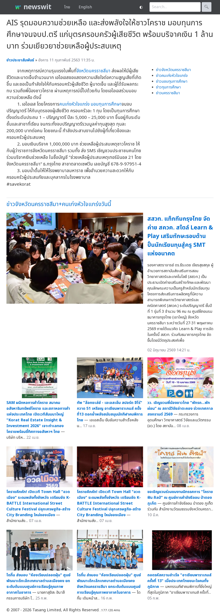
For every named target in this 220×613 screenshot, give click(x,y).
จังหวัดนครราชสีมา (93, 71)
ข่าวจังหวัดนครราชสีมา (173, 70)
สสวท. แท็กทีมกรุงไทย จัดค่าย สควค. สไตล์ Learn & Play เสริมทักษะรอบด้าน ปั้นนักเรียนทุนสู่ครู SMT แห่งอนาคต (180, 236)
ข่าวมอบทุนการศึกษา (171, 81)
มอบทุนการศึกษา (106, 104)
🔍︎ (206, 7)
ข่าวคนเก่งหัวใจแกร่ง (172, 76)
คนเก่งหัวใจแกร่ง (74, 104)
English (85, 7)
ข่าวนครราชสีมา (168, 93)
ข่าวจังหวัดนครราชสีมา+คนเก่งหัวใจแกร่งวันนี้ (58, 204)
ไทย (67, 7)
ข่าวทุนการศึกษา (168, 87)
